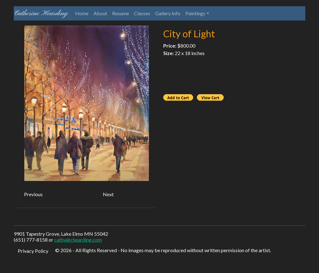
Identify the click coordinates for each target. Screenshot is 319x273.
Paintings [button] (195, 13)
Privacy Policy (33, 251)
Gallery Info (167, 13)
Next (108, 194)
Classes (142, 13)
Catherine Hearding (41, 13)
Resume (120, 13)
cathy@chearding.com (78, 240)
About (100, 13)
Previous (33, 194)
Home (81, 13)
